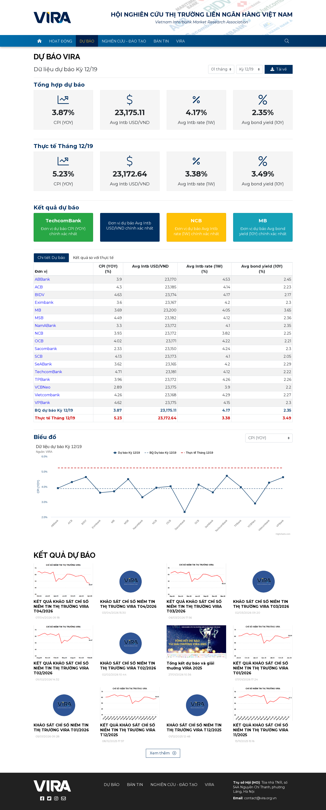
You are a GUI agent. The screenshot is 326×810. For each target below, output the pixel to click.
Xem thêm (163, 753)
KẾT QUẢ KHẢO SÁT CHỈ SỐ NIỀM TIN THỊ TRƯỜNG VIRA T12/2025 (127, 730)
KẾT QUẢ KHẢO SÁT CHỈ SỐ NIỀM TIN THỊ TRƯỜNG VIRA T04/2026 (61, 606)
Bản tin (161, 41)
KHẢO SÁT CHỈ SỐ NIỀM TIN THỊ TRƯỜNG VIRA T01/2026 (61, 727)
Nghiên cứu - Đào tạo (124, 41)
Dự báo (87, 41)
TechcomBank (48, 372)
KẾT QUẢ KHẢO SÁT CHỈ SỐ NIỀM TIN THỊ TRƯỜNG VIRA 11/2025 (260, 730)
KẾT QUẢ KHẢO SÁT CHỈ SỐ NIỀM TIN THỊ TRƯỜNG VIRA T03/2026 (194, 606)
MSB (39, 318)
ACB (39, 287)
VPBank (42, 402)
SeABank (43, 364)
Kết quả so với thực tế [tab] (93, 257)
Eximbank (44, 302)
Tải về (278, 69)
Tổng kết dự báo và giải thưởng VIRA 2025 (190, 665)
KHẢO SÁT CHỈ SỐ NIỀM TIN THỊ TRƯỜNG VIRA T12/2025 (194, 727)
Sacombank (46, 349)
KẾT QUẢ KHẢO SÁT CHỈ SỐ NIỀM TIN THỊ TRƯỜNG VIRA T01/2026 (260, 668)
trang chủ (39, 41)
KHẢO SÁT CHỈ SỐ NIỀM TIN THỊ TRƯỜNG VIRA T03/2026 (261, 604)
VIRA (52, 17)
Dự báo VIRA (57, 56)
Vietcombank (47, 395)
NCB (39, 333)
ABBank (42, 279)
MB (38, 310)
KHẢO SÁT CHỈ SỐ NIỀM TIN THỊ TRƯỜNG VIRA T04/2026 (128, 604)
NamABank (45, 325)
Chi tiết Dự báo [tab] (51, 257)
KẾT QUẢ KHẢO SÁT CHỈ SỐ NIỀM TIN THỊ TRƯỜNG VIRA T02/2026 (61, 668)
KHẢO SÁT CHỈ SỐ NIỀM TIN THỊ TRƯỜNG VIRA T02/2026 (128, 665)
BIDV (39, 295)
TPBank (42, 379)
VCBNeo (42, 387)
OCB (39, 341)
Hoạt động (60, 41)
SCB (38, 356)
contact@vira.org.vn (260, 798)
